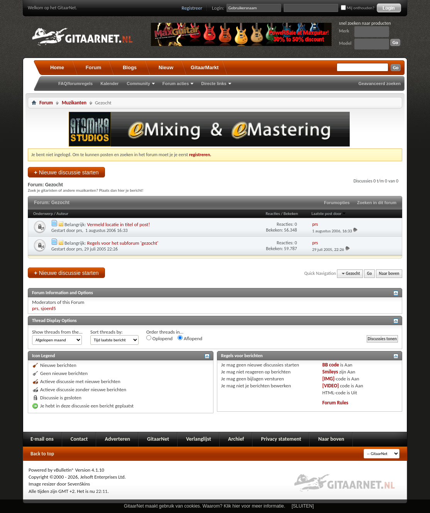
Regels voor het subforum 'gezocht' (122, 243)
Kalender (109, 83)
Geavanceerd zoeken (380, 83)
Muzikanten (74, 103)
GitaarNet (158, 439)
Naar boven (389, 273)
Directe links (213, 83)
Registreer (192, 8)
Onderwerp (43, 213)
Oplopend (159, 338)
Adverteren (117, 439)
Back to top (42, 454)
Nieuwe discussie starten (66, 172)
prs (79, 230)
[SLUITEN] (303, 506)
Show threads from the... (57, 332)
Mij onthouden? (357, 7)
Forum (93, 67)
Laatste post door (328, 213)
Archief (236, 439)
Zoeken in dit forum (376, 202)
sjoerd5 (48, 308)
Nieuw (166, 67)
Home (57, 67)
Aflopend (190, 338)
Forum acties (176, 83)
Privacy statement (281, 439)
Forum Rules (335, 403)
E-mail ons (42, 439)
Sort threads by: (106, 332)
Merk (344, 31)
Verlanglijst (198, 439)
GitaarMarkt (204, 67)
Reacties (273, 213)
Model (345, 43)
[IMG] (328, 379)
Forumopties (337, 202)
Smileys (330, 372)
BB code (330, 365)
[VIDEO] (330, 386)
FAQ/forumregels (75, 83)
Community (138, 83)
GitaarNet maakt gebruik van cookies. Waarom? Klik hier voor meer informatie (204, 506)
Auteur (62, 213)
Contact (79, 439)
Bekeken (291, 213)
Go (369, 273)
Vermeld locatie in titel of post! (118, 224)
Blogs (130, 67)
